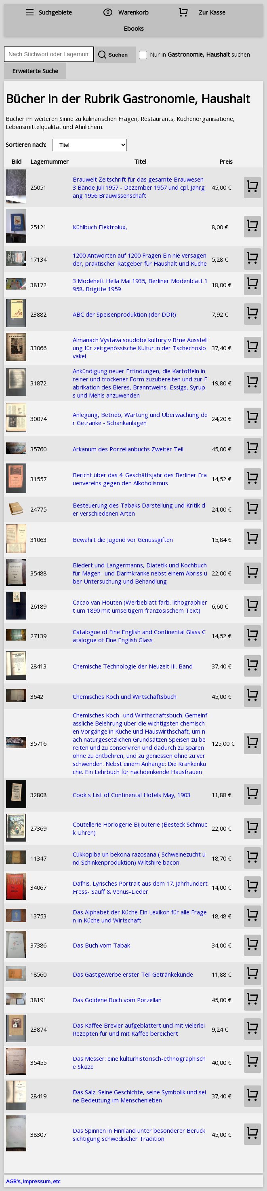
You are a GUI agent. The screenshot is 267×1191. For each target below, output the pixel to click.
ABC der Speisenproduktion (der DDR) (124, 314)
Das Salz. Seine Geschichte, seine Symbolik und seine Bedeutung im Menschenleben (139, 1096)
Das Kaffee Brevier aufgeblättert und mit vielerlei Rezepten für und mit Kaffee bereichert (139, 1029)
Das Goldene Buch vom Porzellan (117, 1000)
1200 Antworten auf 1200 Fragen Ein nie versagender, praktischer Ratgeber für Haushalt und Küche (140, 259)
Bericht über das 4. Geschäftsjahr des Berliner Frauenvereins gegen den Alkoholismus (140, 479)
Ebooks (134, 28)
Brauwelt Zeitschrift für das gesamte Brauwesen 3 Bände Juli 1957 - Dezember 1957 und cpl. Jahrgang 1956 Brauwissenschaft (139, 187)
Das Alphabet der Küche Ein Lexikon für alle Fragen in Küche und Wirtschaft (140, 916)
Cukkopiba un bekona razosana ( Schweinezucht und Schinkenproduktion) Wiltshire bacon (139, 858)
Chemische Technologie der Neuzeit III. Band (133, 666)
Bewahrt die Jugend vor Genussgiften (123, 539)
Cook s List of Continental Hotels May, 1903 (131, 795)
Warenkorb (133, 12)
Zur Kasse (212, 12)
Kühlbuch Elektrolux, (100, 227)
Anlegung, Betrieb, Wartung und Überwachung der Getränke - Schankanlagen (140, 418)
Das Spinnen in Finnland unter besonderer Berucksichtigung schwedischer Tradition (139, 1134)
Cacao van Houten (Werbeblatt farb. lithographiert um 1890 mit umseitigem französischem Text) (140, 606)
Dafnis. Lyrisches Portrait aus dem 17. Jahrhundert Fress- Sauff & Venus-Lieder (140, 887)
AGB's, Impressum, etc (33, 1181)
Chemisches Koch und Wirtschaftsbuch (125, 696)
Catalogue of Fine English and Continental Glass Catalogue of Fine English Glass (139, 636)
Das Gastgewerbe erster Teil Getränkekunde (133, 974)
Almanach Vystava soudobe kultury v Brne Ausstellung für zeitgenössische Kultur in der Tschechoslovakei (140, 348)
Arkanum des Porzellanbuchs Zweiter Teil (128, 449)
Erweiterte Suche (35, 71)
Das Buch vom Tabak (101, 945)
